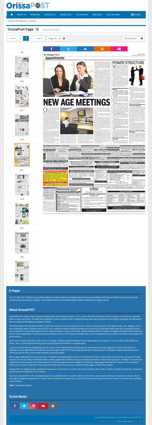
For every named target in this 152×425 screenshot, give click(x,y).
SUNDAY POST (66, 15)
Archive (136, 15)
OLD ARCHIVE (82, 15)
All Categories (21, 21)
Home (11, 21)
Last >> (40, 38)
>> (32, 38)
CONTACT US (49, 15)
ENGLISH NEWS (113, 15)
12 (26, 38)
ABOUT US (21, 15)
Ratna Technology (124, 421)
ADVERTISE (35, 15)
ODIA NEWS (97, 15)
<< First (12, 38)
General (32, 21)
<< (20, 38)
